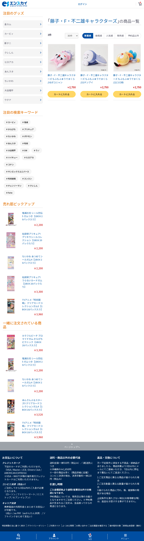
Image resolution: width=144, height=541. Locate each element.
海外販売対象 (115, 525)
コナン (11, 164)
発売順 (120, 35)
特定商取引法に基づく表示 (13, 525)
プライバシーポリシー (36, 525)
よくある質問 (68, 525)
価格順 (98, 35)
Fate (10, 192)
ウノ (37, 150)
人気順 (109, 35)
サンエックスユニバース (18, 171)
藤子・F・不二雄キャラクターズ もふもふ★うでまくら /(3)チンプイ (94, 79)
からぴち (12, 129)
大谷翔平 (12, 150)
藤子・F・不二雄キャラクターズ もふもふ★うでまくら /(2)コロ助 (127, 79)
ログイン (82, 4)
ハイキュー (13, 157)
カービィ (12, 122)
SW (25, 150)
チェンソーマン (14, 185)
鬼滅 (26, 122)
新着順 (87, 35)
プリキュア (29, 129)
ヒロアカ (30, 157)
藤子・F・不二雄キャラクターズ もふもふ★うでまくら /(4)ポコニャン (62, 79)
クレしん (34, 185)
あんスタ (12, 143)
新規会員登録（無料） (132, 525)
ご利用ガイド (54, 525)
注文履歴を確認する (98, 525)
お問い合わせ (82, 525)
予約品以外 (133, 35)
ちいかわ (12, 136)
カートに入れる (62, 94)
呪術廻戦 (12, 178)
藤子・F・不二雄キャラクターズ (83, 20)
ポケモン (28, 136)
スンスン (28, 178)
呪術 (26, 143)
